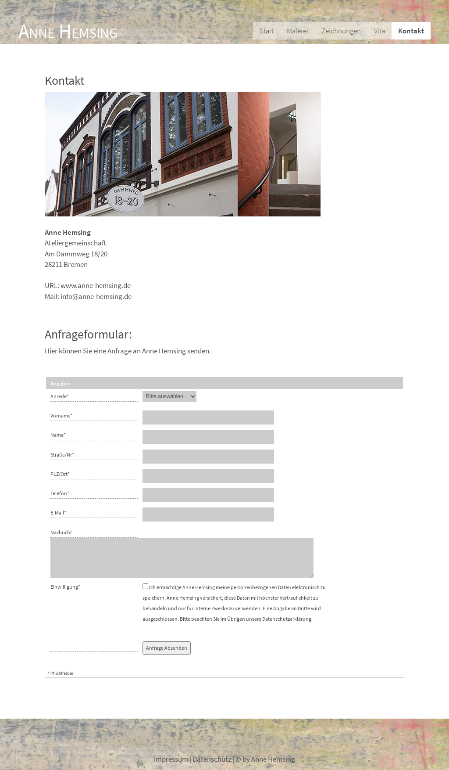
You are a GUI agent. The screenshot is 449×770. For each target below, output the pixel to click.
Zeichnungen (341, 31)
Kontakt (411, 31)
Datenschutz (211, 759)
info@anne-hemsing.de (96, 296)
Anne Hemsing (68, 31)
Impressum (171, 759)
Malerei (297, 31)
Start (267, 31)
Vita (379, 31)
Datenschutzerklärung (286, 618)
